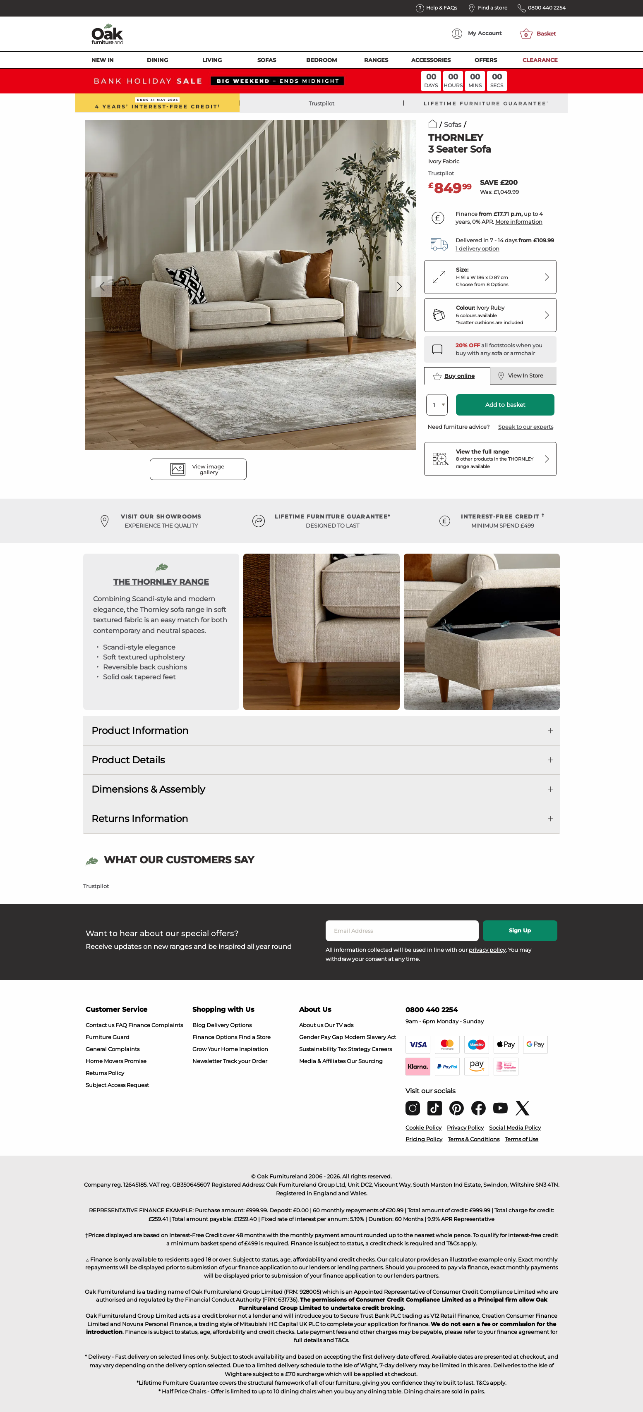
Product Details (128, 760)
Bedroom (321, 60)
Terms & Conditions (473, 1139)
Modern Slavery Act (370, 1037)
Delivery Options (229, 1025)
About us (311, 1025)
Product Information (140, 730)
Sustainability (317, 1049)
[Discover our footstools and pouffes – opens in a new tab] (503, 349)
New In (102, 60)
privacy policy (487, 949)
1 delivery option (477, 248)
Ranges (376, 60)
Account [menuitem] (477, 34)
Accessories (431, 60)
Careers (382, 1049)
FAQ (121, 1025)
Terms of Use (521, 1139)
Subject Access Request (117, 1085)
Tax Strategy (354, 1049)
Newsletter (207, 1061)
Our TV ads (338, 1025)
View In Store (520, 376)
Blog (198, 1025)
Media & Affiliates (322, 1061)
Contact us (100, 1025)
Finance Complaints (155, 1025)
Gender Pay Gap (321, 1037)
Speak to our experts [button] (525, 426)
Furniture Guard (108, 1037)
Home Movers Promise (116, 1061)
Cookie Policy (423, 1127)
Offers (486, 60)
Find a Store (254, 1037)
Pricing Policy (423, 1139)
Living (212, 60)
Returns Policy (105, 1073)
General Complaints (112, 1049)
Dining (157, 60)
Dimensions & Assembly (148, 789)
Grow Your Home (215, 1049)
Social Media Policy (515, 1127)
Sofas (266, 60)
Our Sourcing (365, 1061)
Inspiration (253, 1049)
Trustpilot (321, 103)
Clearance (540, 60)
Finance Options (214, 1037)
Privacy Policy (465, 1127)
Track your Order (245, 1061)
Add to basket (505, 405)
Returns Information (139, 818)
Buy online (454, 376)
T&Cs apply (461, 1243)
